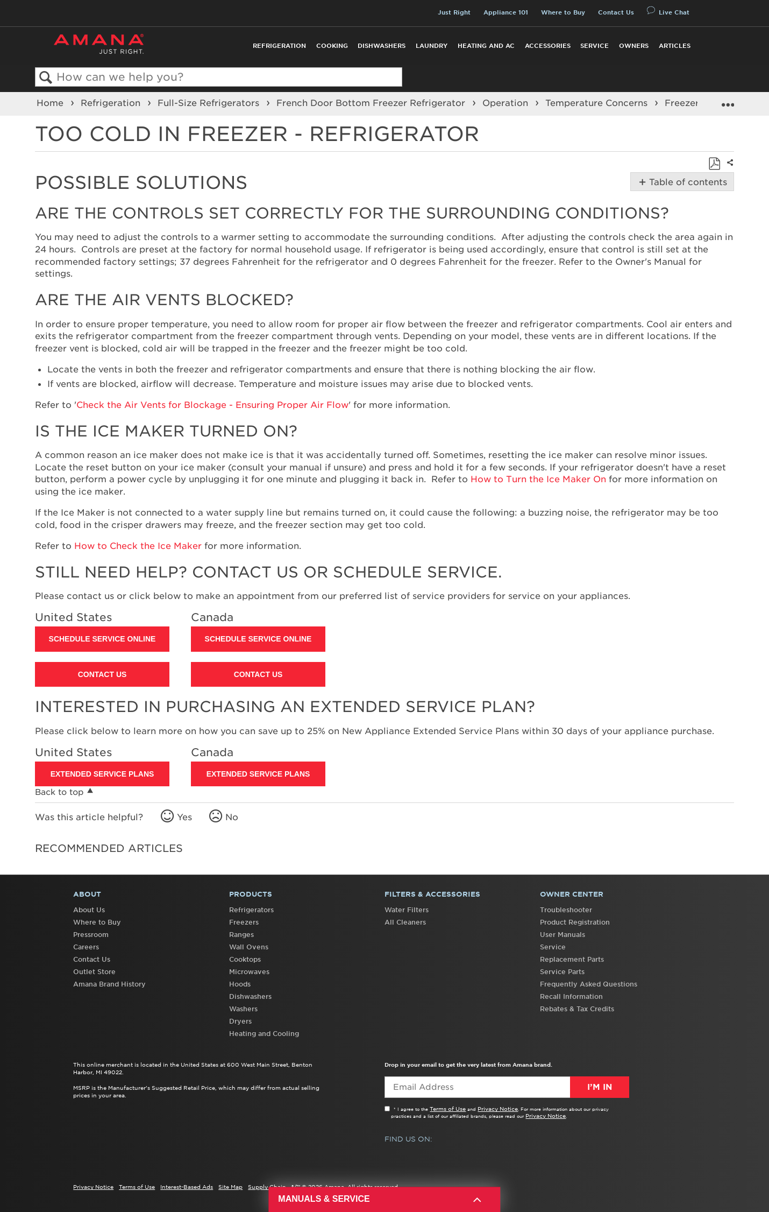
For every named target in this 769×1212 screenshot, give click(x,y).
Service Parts (562, 972)
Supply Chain (267, 1186)
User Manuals (562, 935)
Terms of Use (448, 1108)
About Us (89, 910)
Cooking (332, 46)
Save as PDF (714, 163)
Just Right (454, 12)
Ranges (241, 935)
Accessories (548, 46)
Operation (506, 102)
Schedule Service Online (102, 639)
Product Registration (575, 922)
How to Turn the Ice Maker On (538, 479)
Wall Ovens (248, 947)
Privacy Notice (498, 1108)
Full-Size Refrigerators (210, 102)
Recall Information (571, 996)
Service (594, 46)
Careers (86, 947)
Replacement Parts (572, 959)
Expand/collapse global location (727, 100)
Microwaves (249, 972)
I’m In (599, 1087)
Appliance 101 (505, 12)
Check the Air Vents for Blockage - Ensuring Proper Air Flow (212, 404)
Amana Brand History (109, 984)
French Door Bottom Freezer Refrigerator (372, 102)
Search (46, 77)
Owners (634, 46)
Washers (243, 1009)
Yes (184, 817)
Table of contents (687, 182)
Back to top (59, 792)
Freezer (683, 102)
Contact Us (616, 12)
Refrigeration (279, 46)
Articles (674, 46)
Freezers (244, 922)
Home (51, 102)
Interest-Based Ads (186, 1186)
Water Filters (406, 910)
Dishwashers (381, 46)
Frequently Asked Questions (588, 984)
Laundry (431, 46)
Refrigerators (251, 910)
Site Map (230, 1186)
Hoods (240, 984)
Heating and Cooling (264, 1034)
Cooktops (245, 959)
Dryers (240, 1021)
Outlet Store (94, 972)
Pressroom (91, 935)
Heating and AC (486, 46)
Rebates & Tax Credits (577, 1009)
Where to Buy (563, 12)
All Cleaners (405, 922)
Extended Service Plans (102, 774)
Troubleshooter (566, 910)
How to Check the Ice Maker (138, 545)
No (231, 817)
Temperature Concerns (597, 102)
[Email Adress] (506, 1087)
